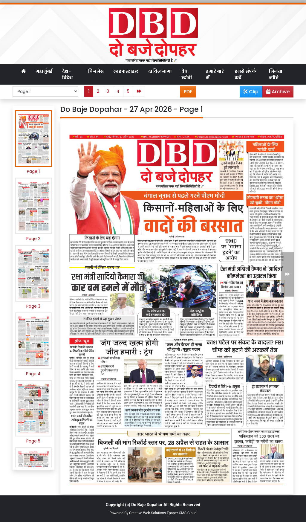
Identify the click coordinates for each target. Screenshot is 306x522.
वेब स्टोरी (186, 74)
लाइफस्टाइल (126, 71)
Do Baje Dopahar (146, 504)
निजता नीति (275, 74)
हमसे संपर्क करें (245, 74)
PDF (188, 91)
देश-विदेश (67, 74)
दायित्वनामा (160, 71)
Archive (276, 92)
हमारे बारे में (215, 74)
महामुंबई (44, 71)
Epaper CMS (176, 513)
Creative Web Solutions (147, 513)
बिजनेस (96, 71)
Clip (251, 91)
